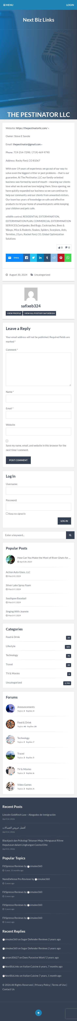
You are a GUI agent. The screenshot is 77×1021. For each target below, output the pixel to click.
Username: (12, 483)
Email (9, 408)
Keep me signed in (17, 513)
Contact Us (8, 989)
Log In (64, 521)
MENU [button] (8, 4)
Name (10, 391)
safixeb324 (31, 305)
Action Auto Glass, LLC (18, 572)
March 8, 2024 (14, 576)
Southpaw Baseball (16, 598)
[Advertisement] (38, 69)
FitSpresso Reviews (13, 866)
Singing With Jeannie (17, 611)
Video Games (24, 784)
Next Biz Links (38, 20)
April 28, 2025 (26, 561)
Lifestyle (10, 646)
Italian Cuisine (30, 966)
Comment (12, 349)
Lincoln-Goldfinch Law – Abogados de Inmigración (29, 814)
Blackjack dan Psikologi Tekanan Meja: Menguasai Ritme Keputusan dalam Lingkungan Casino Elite (32, 842)
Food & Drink (13, 636)
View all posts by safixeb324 (39, 313)
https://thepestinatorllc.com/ (32, 128)
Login (70, 4)
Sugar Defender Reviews (34, 939)
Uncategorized (42, 274)
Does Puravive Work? (34, 957)
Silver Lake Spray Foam (18, 585)
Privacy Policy (42, 984)
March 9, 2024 (14, 589)
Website (10, 424)
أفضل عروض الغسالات (13, 827)
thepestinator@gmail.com (27, 144)
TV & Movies (13, 673)
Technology (12, 655)
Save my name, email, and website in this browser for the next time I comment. (36, 447)
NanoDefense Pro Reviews (16, 879)
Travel (9, 664)
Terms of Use (59, 984)
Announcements (26, 706)
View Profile (14, 313)
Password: (11, 500)
